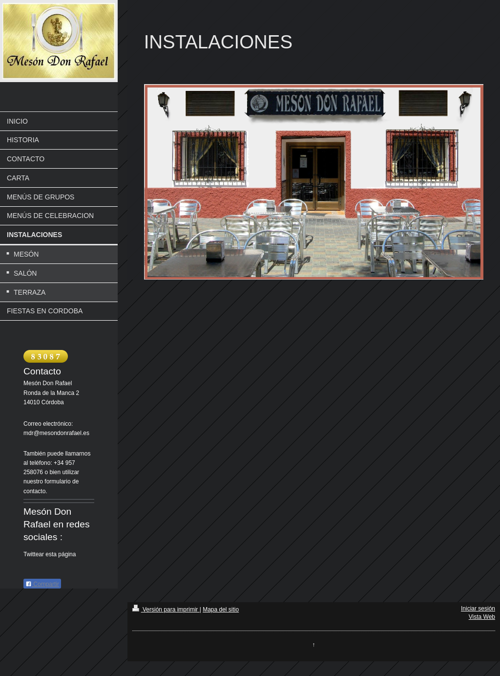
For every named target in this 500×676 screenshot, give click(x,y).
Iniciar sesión (478, 608)
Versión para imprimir (166, 609)
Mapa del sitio (221, 609)
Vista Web (482, 616)
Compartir (42, 584)
